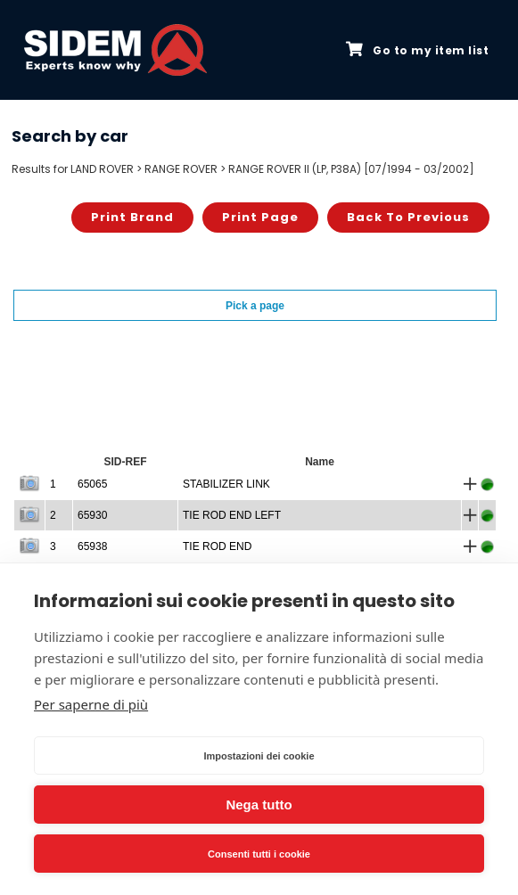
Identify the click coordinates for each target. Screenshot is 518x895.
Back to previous (408, 217)
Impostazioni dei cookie (258, 756)
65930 (92, 515)
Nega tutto (259, 804)
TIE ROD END (217, 546)
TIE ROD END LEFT (232, 515)
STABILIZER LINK (226, 484)
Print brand (132, 217)
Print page (260, 217)
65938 (92, 546)
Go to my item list (417, 50)
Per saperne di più (91, 704)
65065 (92, 484)
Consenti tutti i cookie (259, 854)
